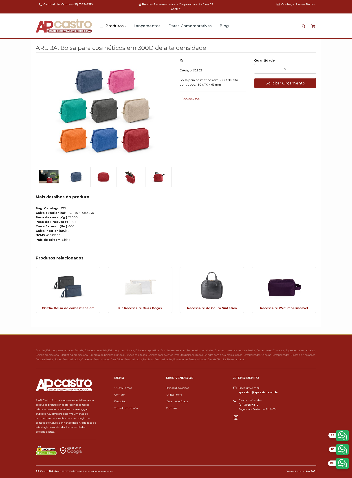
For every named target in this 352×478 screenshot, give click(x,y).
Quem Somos (123, 387)
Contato (119, 394)
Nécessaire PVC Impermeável (284, 308)
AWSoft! (311, 471)
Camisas (171, 408)
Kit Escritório (174, 394)
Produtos (114, 26)
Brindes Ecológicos (177, 387)
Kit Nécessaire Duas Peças (140, 308)
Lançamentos (147, 26)
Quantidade (264, 60)
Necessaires (191, 98)
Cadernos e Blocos (177, 401)
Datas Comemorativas (190, 26)
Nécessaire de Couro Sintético (212, 308)
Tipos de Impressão (126, 408)
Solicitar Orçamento (285, 83)
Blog (224, 26)
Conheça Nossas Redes (296, 4)
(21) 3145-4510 (66, 4)
